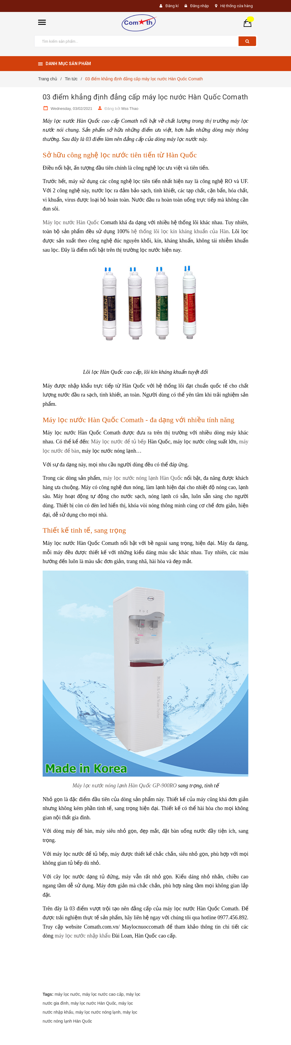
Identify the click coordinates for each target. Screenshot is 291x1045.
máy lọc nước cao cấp (102, 994)
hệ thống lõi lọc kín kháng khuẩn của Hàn (179, 231)
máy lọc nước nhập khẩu (83, 936)
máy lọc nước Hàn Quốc (93, 1003)
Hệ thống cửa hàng (236, 6)
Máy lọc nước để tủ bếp (118, 442)
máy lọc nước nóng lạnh (97, 1012)
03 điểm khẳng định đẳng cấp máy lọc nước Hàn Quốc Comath (145, 97)
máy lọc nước (67, 994)
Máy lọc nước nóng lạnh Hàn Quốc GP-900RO (124, 786)
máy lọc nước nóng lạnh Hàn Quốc (143, 478)
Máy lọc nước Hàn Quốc (71, 222)
